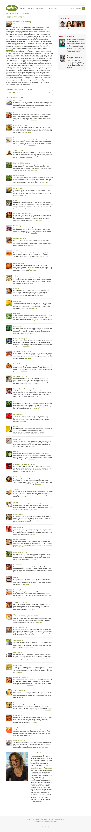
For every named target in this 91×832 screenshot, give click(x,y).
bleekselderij (9, 50)
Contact (29, 819)
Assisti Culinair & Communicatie (43, 768)
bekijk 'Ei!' (69, 67)
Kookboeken (52, 9)
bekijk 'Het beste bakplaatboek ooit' (75, 50)
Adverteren (36, 819)
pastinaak (17, 81)
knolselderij (17, 46)
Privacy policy (43, 819)
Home (22, 9)
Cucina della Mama (42, 787)
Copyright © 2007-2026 (40, 821)
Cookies (51, 819)
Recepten (30, 9)
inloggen (75, 3)
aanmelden (82, 3)
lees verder (33, 107)
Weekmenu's (41, 9)
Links (62, 819)
